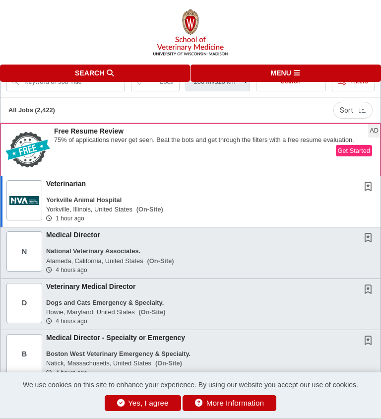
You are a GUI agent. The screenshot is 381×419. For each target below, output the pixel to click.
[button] (285, 73)
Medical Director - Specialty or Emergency (115, 338)
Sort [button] (353, 110)
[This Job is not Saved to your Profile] (370, 187)
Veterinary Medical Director (91, 286)
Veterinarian (66, 184)
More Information (229, 403)
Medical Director (73, 235)
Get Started (354, 150)
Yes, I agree (143, 403)
